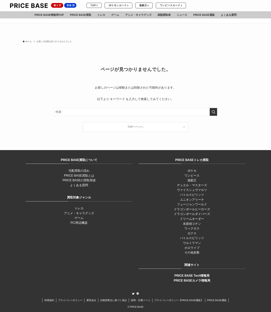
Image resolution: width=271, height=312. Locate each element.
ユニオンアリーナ (192, 199)
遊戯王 (191, 180)
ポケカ (191, 170)
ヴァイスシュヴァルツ (192, 189)
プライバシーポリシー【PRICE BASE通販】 (178, 300)
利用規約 (49, 300)
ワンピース (191, 175)
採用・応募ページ (140, 300)
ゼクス (191, 233)
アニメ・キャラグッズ (79, 213)
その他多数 (191, 252)
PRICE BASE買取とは (79, 175)
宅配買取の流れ (79, 170)
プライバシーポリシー (70, 300)
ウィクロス (191, 228)
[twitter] (133, 293)
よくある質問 (79, 185)
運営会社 (91, 300)
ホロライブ (191, 247)
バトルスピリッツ (192, 194)
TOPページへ (135, 126)
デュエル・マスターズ (192, 185)
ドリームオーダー (192, 218)
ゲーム (79, 217)
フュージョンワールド (192, 204)
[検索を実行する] (213, 112)
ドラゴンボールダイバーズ (192, 214)
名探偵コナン (192, 223)
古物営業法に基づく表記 (113, 300)
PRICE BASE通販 (217, 300)
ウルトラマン (192, 242)
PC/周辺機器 (79, 222)
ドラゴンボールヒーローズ (192, 209)
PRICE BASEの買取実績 (79, 180)
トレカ (79, 208)
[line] (137, 293)
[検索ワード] (135, 112)
